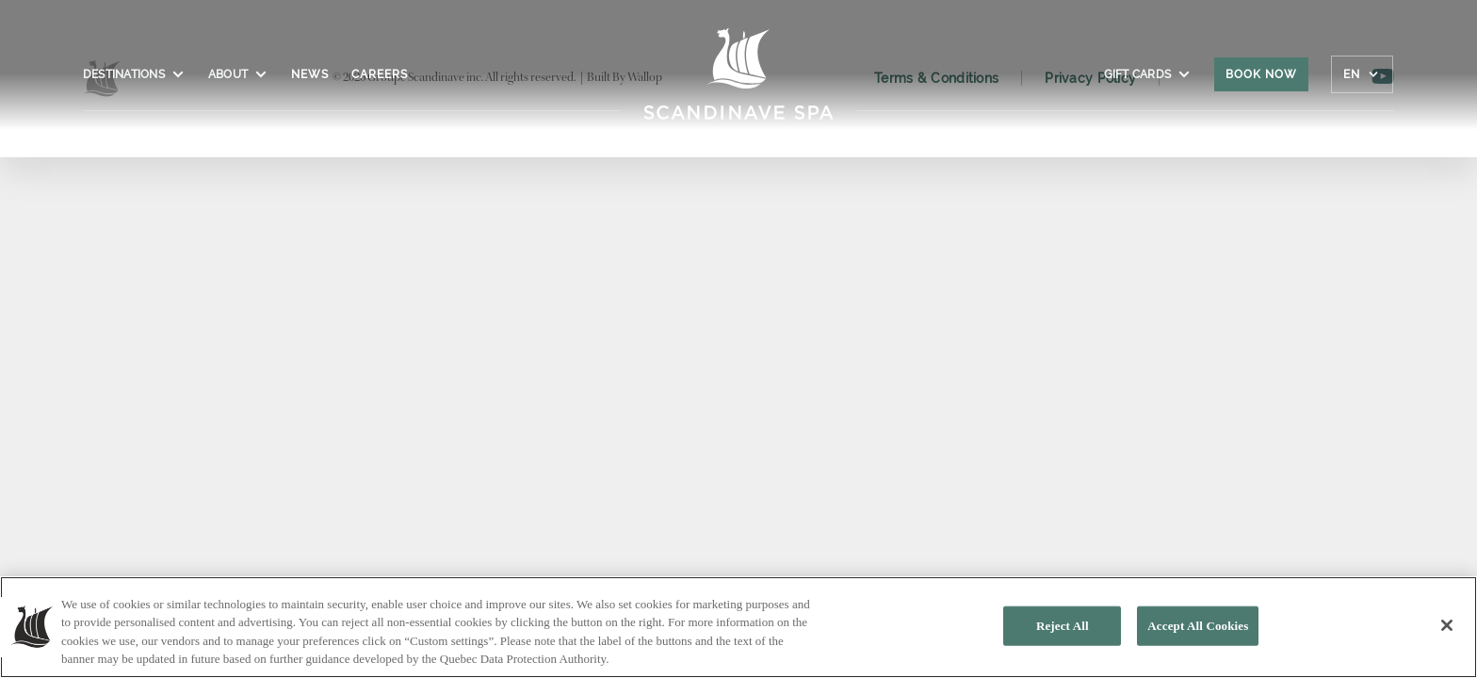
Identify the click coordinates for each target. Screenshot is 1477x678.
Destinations (134, 74)
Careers (379, 74)
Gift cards (1148, 74)
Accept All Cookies (1197, 626)
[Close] (1447, 625)
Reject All (1062, 626)
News (310, 74)
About (238, 74)
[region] (738, 627)
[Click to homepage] (739, 83)
